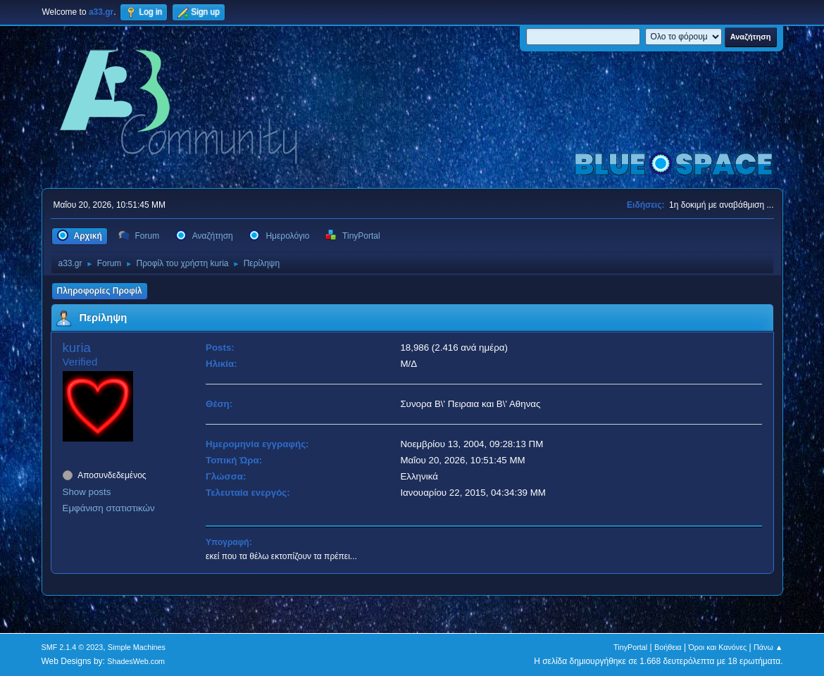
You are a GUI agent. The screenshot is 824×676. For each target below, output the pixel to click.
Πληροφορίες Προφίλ (99, 291)
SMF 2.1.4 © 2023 (73, 647)
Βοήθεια (668, 647)
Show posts (87, 492)
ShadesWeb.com (136, 661)
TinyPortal (630, 647)
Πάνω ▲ (768, 647)
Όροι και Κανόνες (717, 647)
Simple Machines (137, 647)
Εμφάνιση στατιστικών (109, 508)
